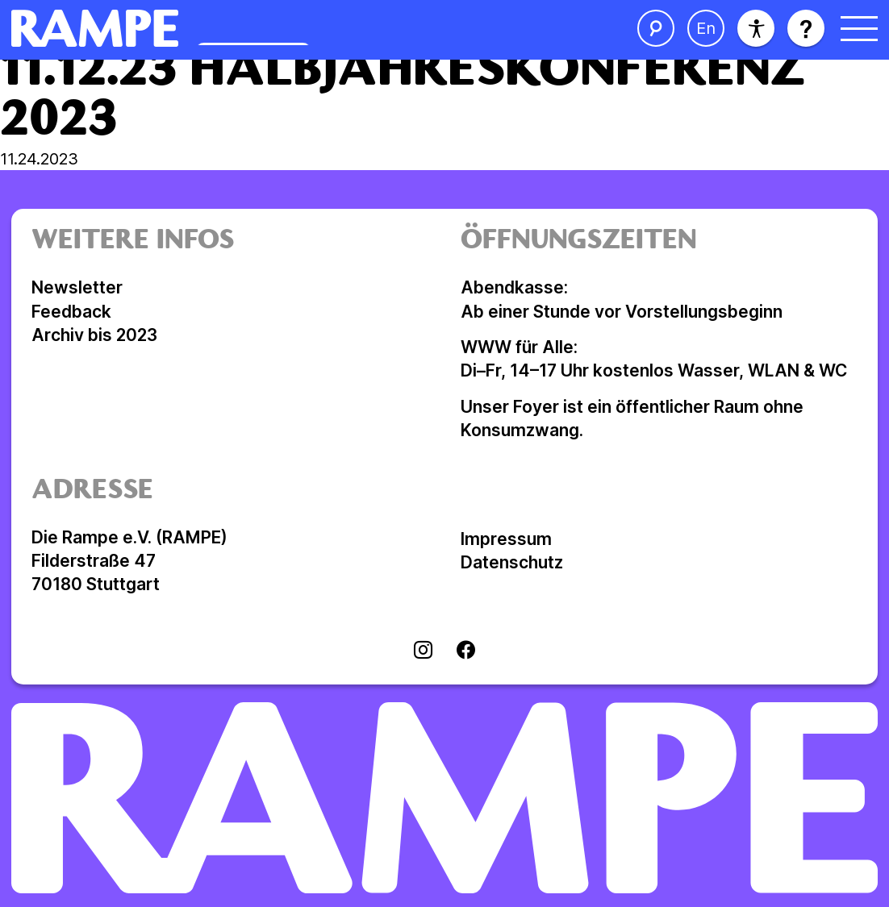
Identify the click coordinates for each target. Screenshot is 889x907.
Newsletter (77, 287)
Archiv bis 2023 (94, 335)
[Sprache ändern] (705, 28)
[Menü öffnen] (859, 28)
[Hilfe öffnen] (805, 28)
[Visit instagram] (423, 651)
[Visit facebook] (466, 651)
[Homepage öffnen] (249, 28)
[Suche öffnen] (655, 28)
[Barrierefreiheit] (755, 28)
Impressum (506, 539)
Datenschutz (512, 562)
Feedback (71, 312)
